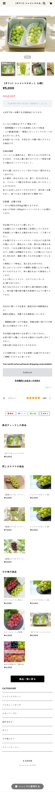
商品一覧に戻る (27, 679)
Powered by (27, 765)
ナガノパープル (9, 713)
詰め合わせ (7, 722)
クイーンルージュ (10, 747)
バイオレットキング (11, 705)
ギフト (5, 730)
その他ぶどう (8, 739)
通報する (48, 388)
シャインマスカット (11, 696)
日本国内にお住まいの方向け (27, 380)
